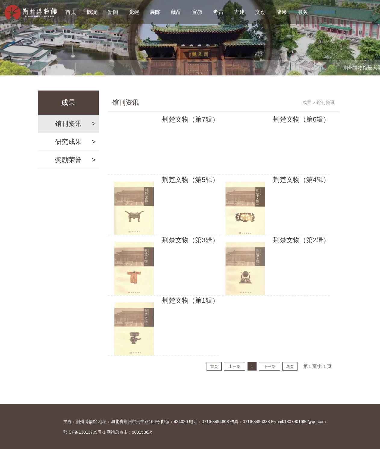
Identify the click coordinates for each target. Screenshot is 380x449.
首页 (70, 12)
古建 (239, 12)
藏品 (176, 12)
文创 (260, 12)
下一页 (269, 366)
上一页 (234, 366)
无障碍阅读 (324, 12)
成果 (281, 12)
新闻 (112, 12)
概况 (91, 12)
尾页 (290, 366)
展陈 (155, 12)
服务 (302, 12)
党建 (134, 12)
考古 (218, 12)
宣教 (197, 12)
